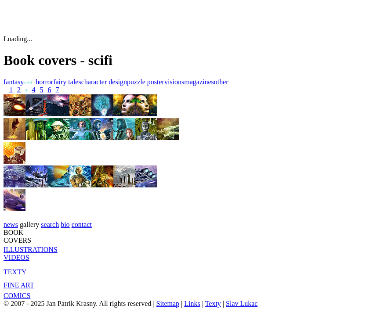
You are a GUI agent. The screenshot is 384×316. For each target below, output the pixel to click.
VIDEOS (16, 257)
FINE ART (19, 285)
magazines (199, 82)
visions (174, 82)
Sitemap (167, 303)
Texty (213, 303)
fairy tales (67, 82)
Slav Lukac (241, 303)
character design (104, 82)
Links (192, 303)
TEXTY (15, 272)
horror (44, 82)
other (221, 82)
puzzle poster (145, 82)
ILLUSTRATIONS (31, 249)
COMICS (17, 295)
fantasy (14, 82)
